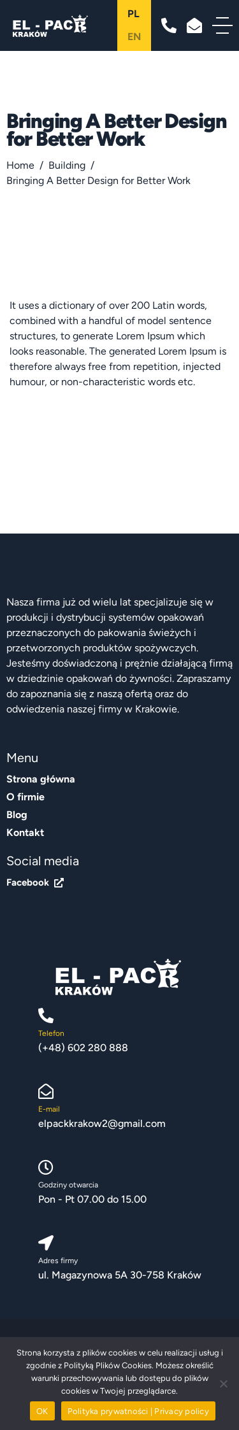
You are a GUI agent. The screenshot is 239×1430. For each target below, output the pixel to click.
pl (133, 14)
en (134, 37)
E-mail (49, 1109)
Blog (16, 815)
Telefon (51, 1033)
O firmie (25, 797)
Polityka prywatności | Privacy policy (138, 1411)
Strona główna (40, 779)
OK (42, 1411)
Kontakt (25, 832)
